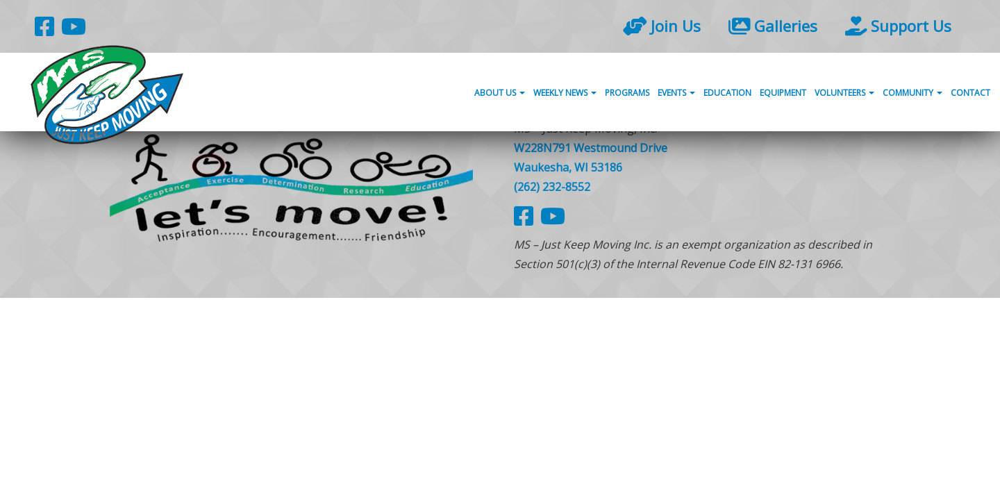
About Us (499, 93)
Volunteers (844, 93)
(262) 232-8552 (552, 186)
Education (727, 93)
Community (912, 93)
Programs (627, 93)
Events (676, 93)
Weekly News (565, 93)
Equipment (783, 93)
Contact (970, 93)
